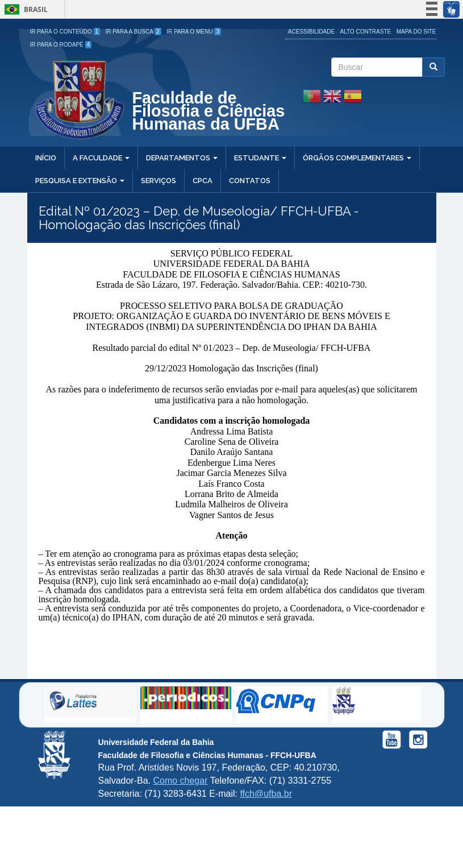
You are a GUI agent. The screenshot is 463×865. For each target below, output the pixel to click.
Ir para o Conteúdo (65, 31)
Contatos (249, 180)
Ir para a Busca (133, 31)
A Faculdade (101, 158)
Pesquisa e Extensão (79, 180)
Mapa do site (416, 31)
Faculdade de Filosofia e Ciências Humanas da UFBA (208, 112)
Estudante (260, 158)
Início (45, 158)
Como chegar (180, 780)
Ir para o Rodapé (61, 45)
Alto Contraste (365, 31)
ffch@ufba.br (266, 793)
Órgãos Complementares (357, 158)
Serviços (158, 180)
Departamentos (182, 158)
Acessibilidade (311, 31)
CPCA (202, 180)
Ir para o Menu (193, 31)
